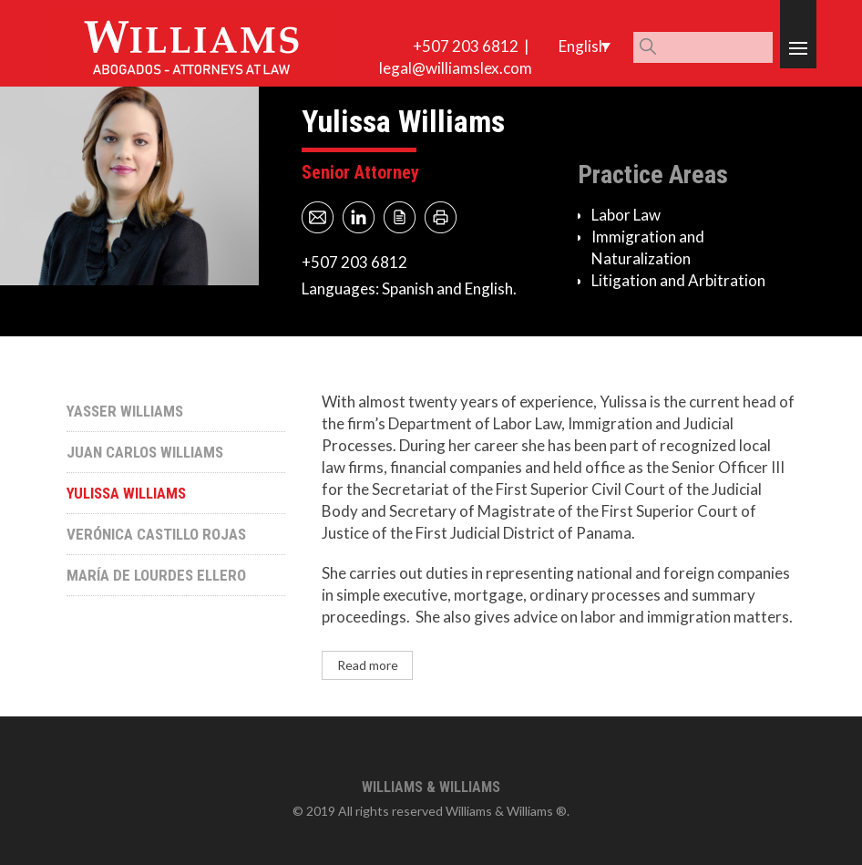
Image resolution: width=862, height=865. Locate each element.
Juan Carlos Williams (145, 452)
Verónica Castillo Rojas (156, 534)
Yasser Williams (125, 411)
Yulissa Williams (126, 493)
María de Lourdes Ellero (156, 575)
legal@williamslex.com (455, 67)
